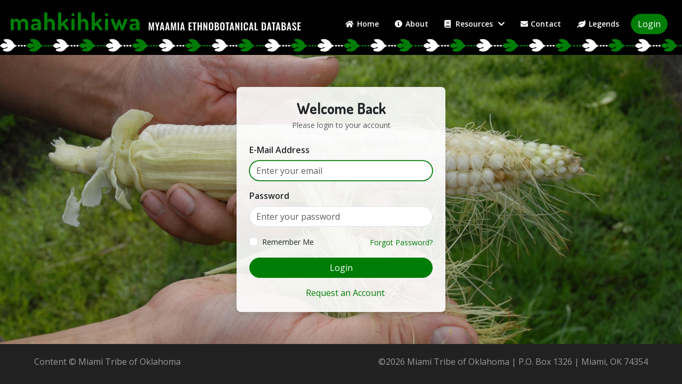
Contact (541, 24)
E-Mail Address (279, 150)
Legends (598, 24)
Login (649, 24)
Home (362, 24)
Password (269, 196)
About (411, 24)
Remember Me (288, 242)
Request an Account (345, 293)
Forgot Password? (401, 242)
